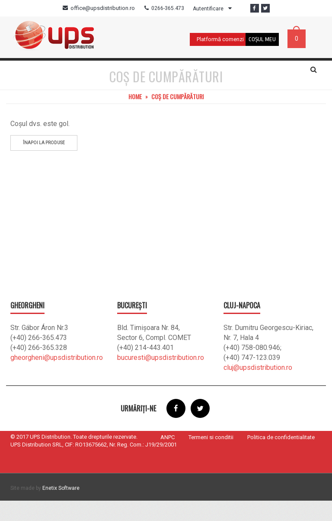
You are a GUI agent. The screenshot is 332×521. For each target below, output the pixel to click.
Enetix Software (61, 508)
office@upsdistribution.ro (102, 8)
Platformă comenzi (220, 39)
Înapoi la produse (44, 163)
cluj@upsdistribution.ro (257, 388)
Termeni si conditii (210, 457)
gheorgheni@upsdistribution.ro (56, 378)
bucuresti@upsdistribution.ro (160, 378)
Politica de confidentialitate (281, 457)
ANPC (167, 457)
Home (135, 116)
